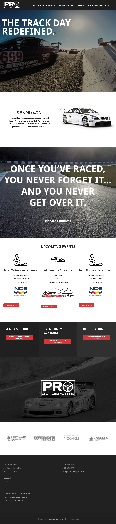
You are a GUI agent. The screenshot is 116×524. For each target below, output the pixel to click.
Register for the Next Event (96, 337)
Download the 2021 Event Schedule (19, 337)
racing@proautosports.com (73, 471)
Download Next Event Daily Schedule (58, 341)
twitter (6, 481)
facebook (7, 478)
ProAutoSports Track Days (54, 519)
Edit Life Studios (16, 500)
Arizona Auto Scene (18, 497)
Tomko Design (24, 493)
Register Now (11, 305)
